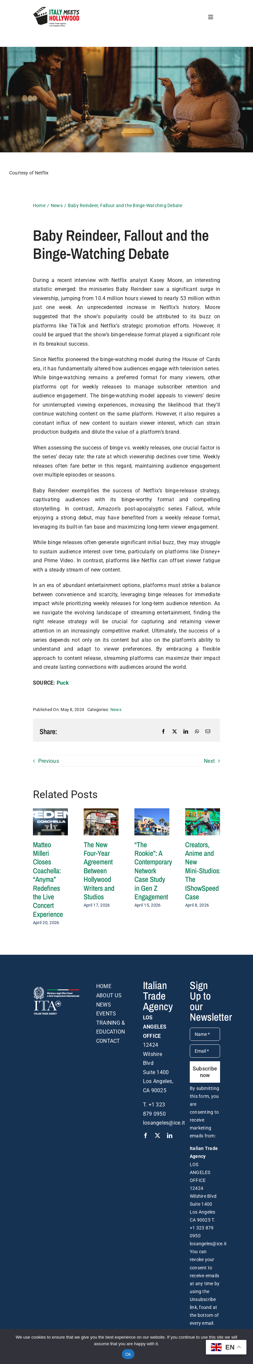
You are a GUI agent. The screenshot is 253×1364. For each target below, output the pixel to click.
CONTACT (108, 1041)
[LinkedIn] (185, 731)
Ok (128, 1354)
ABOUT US (109, 995)
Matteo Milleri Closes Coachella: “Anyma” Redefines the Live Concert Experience (48, 879)
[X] (174, 731)
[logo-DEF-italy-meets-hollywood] (56, 9)
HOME (103, 986)
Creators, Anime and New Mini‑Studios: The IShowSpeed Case (203, 871)
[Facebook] (163, 731)
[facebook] (145, 1135)
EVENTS (106, 1013)
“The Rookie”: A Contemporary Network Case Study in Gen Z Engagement (153, 871)
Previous (48, 761)
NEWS (103, 1005)
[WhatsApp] (197, 731)
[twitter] (157, 1135)
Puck (63, 683)
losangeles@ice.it (164, 1123)
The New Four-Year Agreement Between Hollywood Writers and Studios (99, 871)
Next (209, 761)
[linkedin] (169, 1135)
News (116, 709)
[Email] (207, 731)
